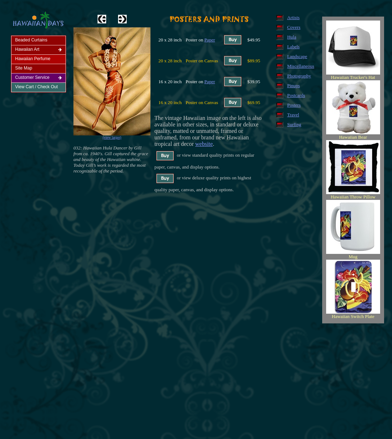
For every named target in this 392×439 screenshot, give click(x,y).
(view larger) (112, 137)
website (204, 144)
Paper (209, 39)
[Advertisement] (197, 381)
